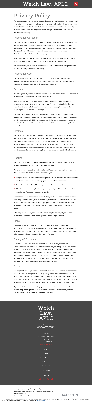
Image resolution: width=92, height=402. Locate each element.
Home (46, 354)
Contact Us (46, 370)
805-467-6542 (46, 327)
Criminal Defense (46, 358)
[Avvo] (52, 379)
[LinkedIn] (44, 379)
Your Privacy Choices (37, 396)
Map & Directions (46, 344)
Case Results (46, 366)
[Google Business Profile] (40, 379)
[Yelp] (48, 379)
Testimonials (46, 362)
